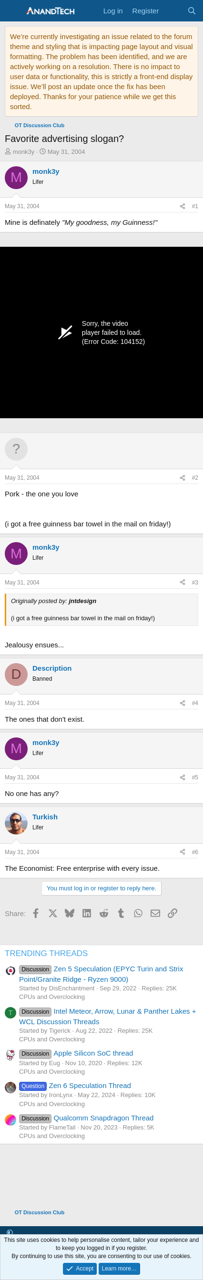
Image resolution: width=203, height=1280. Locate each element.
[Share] (182, 206)
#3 (195, 582)
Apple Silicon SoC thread (76, 1053)
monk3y (24, 151)
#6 (195, 852)
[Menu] (13, 10)
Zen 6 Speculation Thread (75, 1085)
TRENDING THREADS (46, 953)
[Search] (192, 11)
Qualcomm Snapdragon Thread (86, 1118)
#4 (195, 703)
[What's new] (172, 11)
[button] (10, 1233)
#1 (195, 206)
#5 (195, 777)
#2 (195, 477)
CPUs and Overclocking (52, 996)
